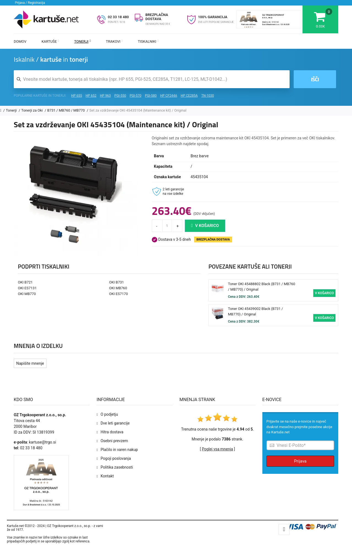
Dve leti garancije (115, 423)
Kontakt (107, 476)
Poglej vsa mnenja (217, 449)
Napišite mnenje (30, 363)
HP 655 (76, 96)
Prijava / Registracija (30, 3)
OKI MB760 (118, 288)
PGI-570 (135, 96)
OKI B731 (116, 282)
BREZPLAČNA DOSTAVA (156, 17)
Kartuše (50, 41)
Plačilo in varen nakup (119, 449)
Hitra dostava (112, 432)
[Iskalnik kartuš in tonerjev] (152, 79)
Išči (315, 79)
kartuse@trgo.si (42, 442)
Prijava (300, 461)
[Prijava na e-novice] (300, 445)
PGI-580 (151, 96)
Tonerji (82, 41)
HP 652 (91, 96)
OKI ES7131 (27, 288)
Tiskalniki (148, 41)
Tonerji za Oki (32, 110)
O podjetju (109, 414)
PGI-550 (120, 96)
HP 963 (105, 96)
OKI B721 (25, 282)
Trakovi (114, 41)
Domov (20, 41)
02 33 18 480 (118, 17)
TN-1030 (207, 96)
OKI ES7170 (118, 294)
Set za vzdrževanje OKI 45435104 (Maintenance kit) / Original (137, 110)
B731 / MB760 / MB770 (66, 110)
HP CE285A (189, 96)
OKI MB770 (27, 294)
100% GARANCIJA (212, 17)
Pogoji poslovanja (116, 458)
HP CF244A (168, 96)
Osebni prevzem (114, 441)
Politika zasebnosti (117, 467)
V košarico (205, 225)
